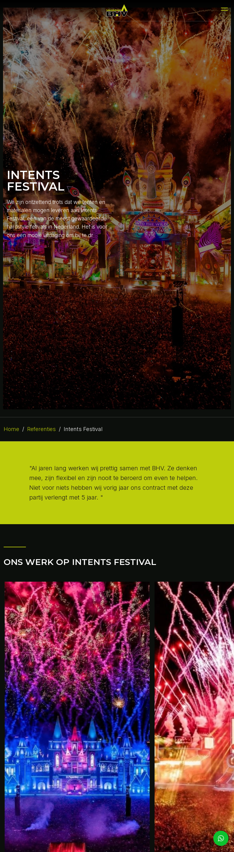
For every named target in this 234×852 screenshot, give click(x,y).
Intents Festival (83, 429)
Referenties (41, 429)
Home (11, 429)
